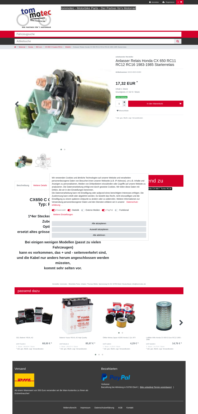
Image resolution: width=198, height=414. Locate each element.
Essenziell (61, 210)
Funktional (124, 210)
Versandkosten (137, 118)
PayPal (109, 210)
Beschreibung (23, 185)
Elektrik (68, 47)
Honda (30, 47)
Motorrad (21, 47)
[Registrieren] (168, 2)
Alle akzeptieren (99, 223)
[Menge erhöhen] (124, 102)
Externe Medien (93, 210)
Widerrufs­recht (69, 408)
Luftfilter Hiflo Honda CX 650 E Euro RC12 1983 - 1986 (164, 338)
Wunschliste (122, 111)
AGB (120, 408)
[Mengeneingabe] (119, 104)
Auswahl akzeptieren (99, 229)
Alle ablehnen (99, 235)
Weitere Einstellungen (63, 214)
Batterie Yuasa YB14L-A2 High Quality (73, 337)
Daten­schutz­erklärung (104, 408)
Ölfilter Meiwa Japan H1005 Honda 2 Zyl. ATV (119, 337)
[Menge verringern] (124, 105)
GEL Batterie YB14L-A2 (24, 337)
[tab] (23, 185)
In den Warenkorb (164, 103)
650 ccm (38, 47)
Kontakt (129, 408)
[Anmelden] (154, 2)
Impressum (85, 408)
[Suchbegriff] (94, 41)
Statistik (75, 210)
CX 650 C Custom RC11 (53, 47)
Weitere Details (40, 185)
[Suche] (177, 41)
